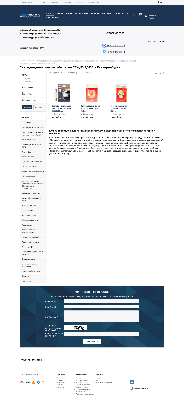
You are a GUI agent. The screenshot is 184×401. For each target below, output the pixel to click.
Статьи (98, 378)
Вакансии (60, 385)
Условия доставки (82, 382)
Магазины (60, 387)
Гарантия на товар (83, 385)
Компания (60, 374)
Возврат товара (82, 387)
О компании (61, 378)
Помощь (99, 374)
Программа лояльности (85, 394)
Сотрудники (60, 382)
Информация (81, 374)
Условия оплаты (82, 380)
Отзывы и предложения (104, 382)
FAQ (96, 380)
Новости (59, 380)
